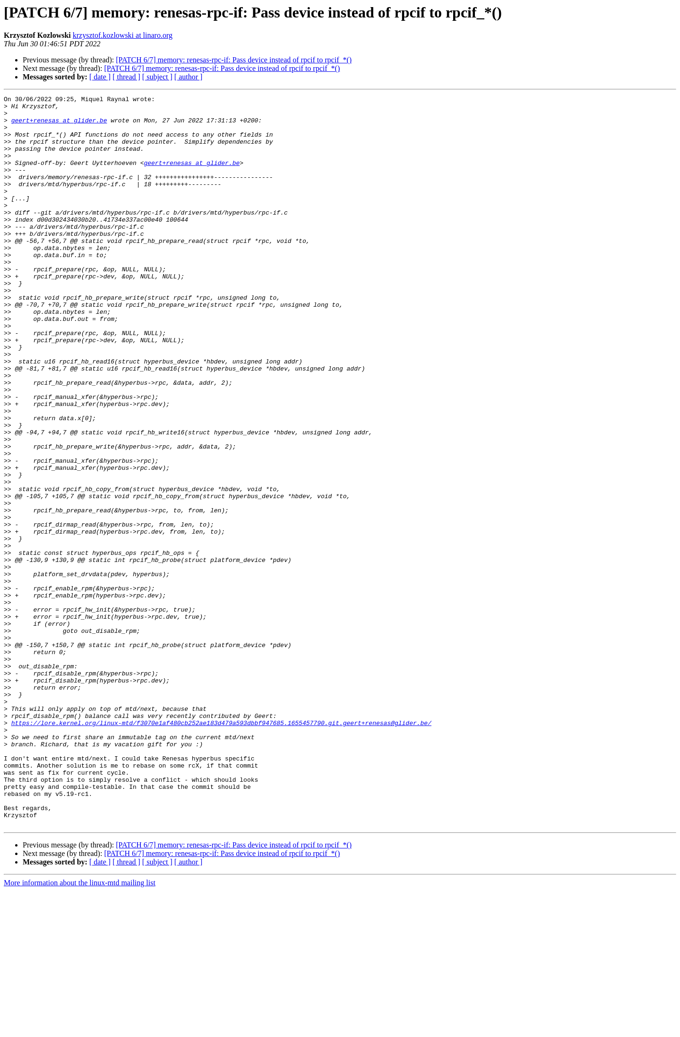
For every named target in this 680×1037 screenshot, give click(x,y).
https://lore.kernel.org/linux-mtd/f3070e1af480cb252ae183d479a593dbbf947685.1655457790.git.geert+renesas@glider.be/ (221, 849)
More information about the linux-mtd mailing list (79, 1029)
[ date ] (100, 77)
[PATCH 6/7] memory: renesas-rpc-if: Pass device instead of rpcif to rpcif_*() (234, 60)
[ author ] (188, 77)
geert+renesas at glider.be (59, 125)
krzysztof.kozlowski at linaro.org (122, 35)
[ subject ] (157, 77)
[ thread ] (126, 77)
